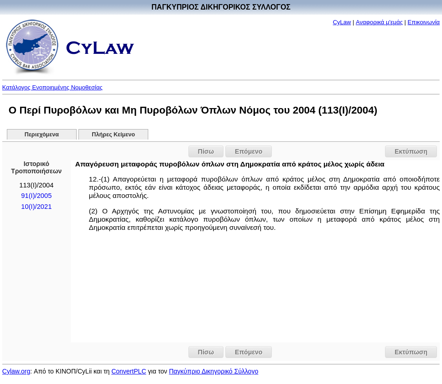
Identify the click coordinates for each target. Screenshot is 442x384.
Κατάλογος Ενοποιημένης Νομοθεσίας (52, 87)
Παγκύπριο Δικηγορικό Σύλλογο (213, 371)
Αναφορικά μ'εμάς (379, 22)
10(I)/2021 (36, 206)
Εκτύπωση (411, 151)
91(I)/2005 (36, 195)
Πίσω (206, 151)
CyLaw (342, 22)
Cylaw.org (16, 371)
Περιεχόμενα (42, 134)
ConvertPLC (128, 371)
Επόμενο (248, 151)
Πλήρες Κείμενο (113, 134)
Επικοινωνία (424, 22)
